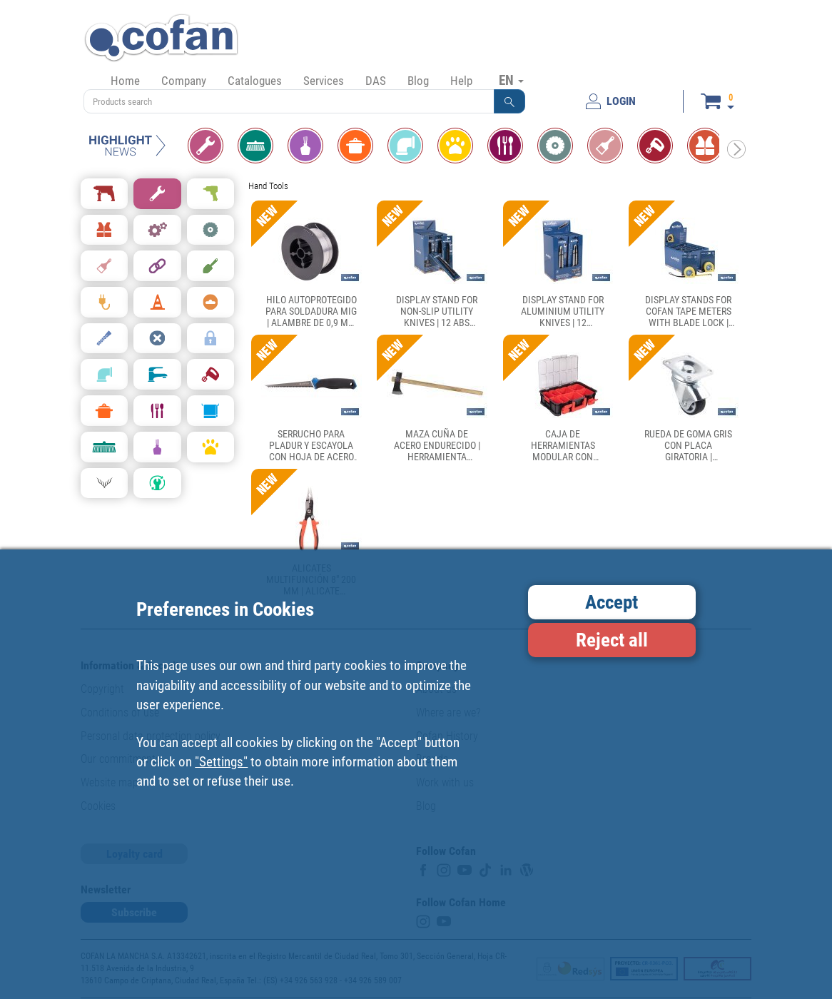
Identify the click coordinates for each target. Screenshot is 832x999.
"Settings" (221, 762)
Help (461, 80)
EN (511, 80)
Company (183, 80)
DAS (375, 80)
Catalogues (255, 80)
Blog (418, 80)
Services (323, 80)
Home (125, 80)
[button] (509, 101)
